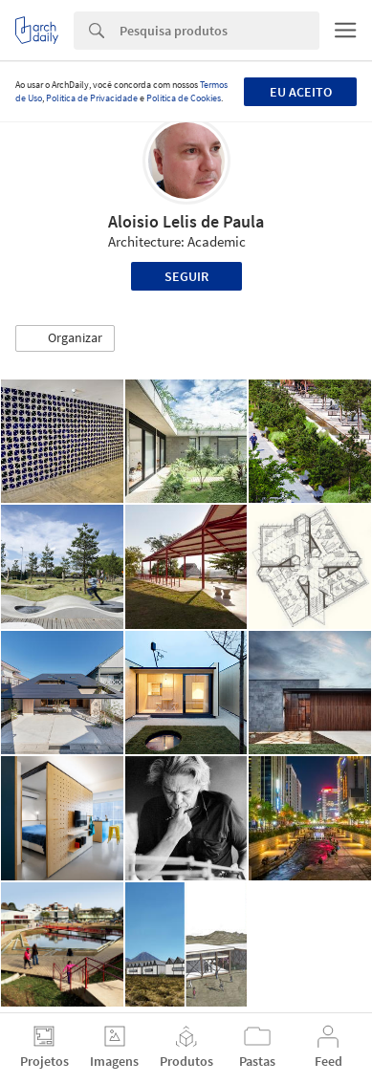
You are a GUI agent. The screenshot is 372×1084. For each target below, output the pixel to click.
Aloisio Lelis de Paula (186, 221)
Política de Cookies (183, 98)
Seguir (186, 276)
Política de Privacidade (92, 98)
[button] (65, 338)
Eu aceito (301, 91)
